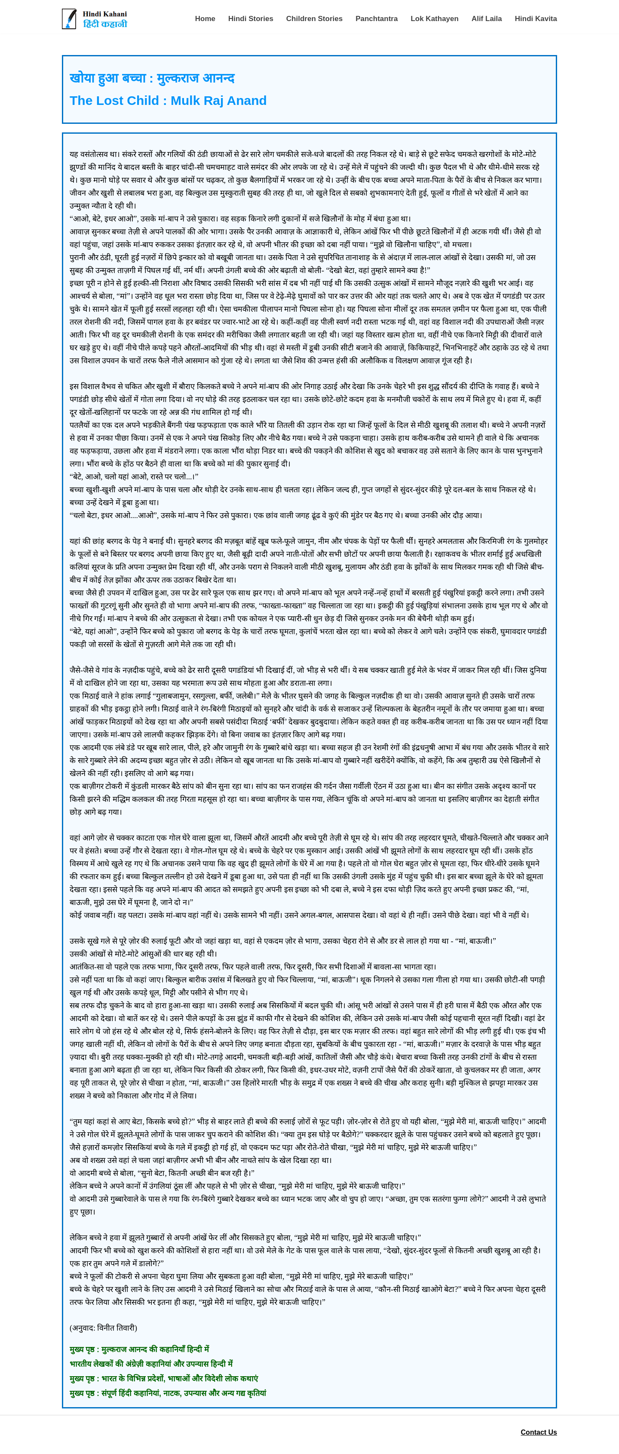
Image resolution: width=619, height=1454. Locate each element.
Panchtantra (376, 19)
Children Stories (314, 19)
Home (205, 19)
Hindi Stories (250, 19)
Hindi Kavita (536, 19)
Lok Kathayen (434, 19)
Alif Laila (487, 19)
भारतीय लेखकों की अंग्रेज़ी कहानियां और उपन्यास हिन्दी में (151, 1364)
